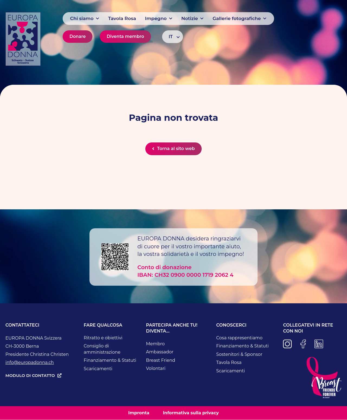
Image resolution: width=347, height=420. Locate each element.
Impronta (138, 413)
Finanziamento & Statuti (110, 360)
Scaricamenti (98, 369)
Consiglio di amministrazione (102, 349)
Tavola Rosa (229, 362)
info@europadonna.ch (29, 362)
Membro (155, 344)
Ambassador (160, 352)
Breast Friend (160, 360)
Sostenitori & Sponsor (239, 354)
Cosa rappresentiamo (239, 338)
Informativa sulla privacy (191, 413)
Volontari (156, 368)
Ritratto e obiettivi (103, 338)
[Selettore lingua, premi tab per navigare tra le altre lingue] (172, 36)
